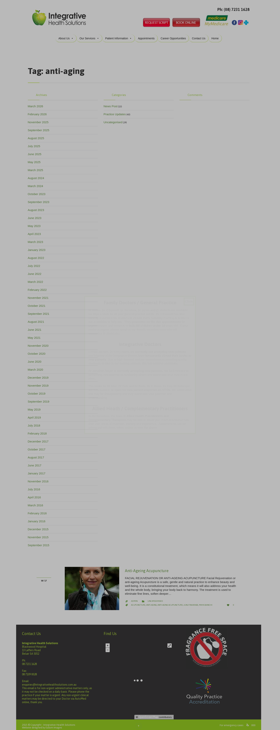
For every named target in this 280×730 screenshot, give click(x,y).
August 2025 (37, 135)
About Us (67, 35)
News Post (112, 103)
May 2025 (35, 159)
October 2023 (38, 191)
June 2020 (36, 358)
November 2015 (39, 534)
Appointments (147, 35)
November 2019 (39, 382)
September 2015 (40, 542)
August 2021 (37, 318)
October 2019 (38, 390)
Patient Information (120, 35)
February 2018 (38, 430)
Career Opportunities (174, 35)
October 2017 (38, 446)
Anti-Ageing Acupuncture (148, 567)
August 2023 (37, 206)
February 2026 (38, 111)
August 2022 (37, 254)
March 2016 (37, 502)
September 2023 (40, 199)
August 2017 (37, 454)
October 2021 (38, 302)
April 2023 (35, 230)
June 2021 (36, 326)
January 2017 (38, 470)
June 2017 (36, 462)
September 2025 (40, 127)
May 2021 (35, 334)
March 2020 (37, 366)
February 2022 (38, 286)
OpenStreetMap (150, 713)
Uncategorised (114, 119)
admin (135, 598)
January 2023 (38, 246)
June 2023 (36, 214)
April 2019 (35, 414)
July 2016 (35, 486)
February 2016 (38, 510)
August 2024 (37, 175)
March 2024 (37, 183)
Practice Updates (116, 111)
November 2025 (39, 119)
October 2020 (38, 350)
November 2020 (39, 342)
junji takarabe (192, 602)
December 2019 (39, 374)
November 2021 (39, 294)
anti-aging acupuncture (171, 602)
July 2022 (35, 262)
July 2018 (35, 422)
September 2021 (40, 310)
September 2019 (40, 398)
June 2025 (36, 151)
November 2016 (39, 478)
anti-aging (153, 602)
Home (216, 35)
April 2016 (35, 494)
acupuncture (139, 602)
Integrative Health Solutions (60, 721)
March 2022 (37, 278)
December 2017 (39, 438)
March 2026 (37, 103)
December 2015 (39, 526)
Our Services (91, 35)
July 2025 (35, 143)
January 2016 (38, 518)
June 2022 (36, 270)
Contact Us (200, 35)
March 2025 (37, 167)
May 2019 (35, 406)
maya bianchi (207, 602)
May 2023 (35, 222)
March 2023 (37, 238)
